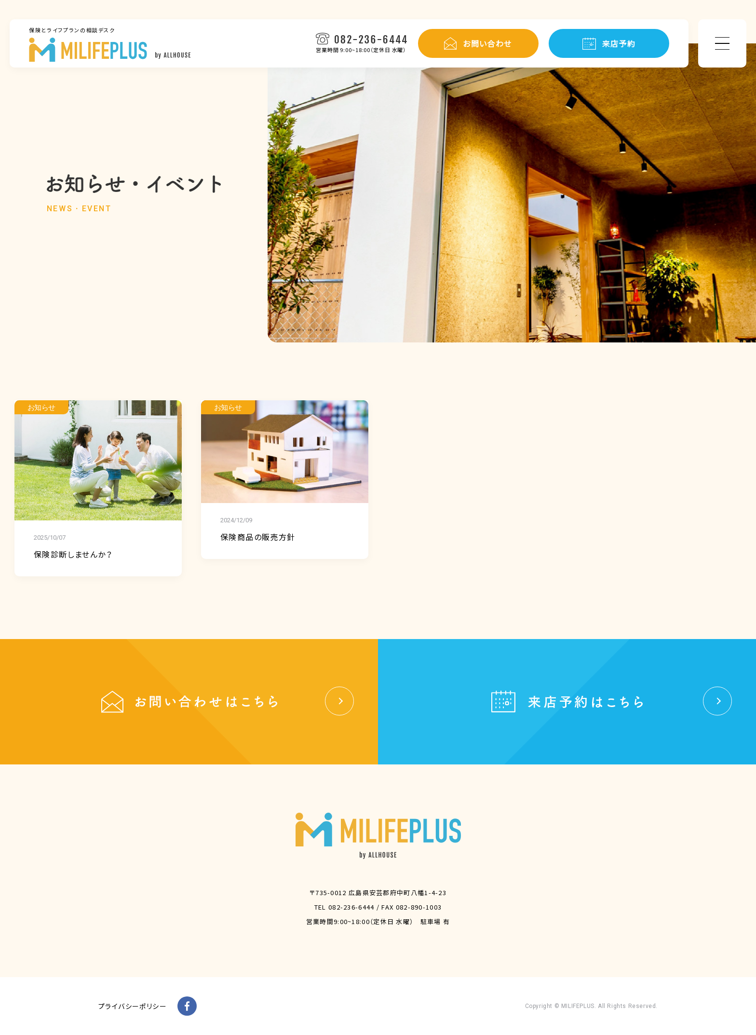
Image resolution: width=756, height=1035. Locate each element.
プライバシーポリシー (132, 1006)
